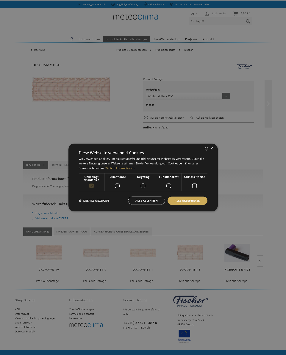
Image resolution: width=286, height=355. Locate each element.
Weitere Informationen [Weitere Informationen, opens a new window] (120, 168)
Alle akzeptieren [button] (187, 200)
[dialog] (143, 177)
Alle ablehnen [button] (146, 200)
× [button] (211, 148)
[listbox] (206, 148)
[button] (94, 200)
